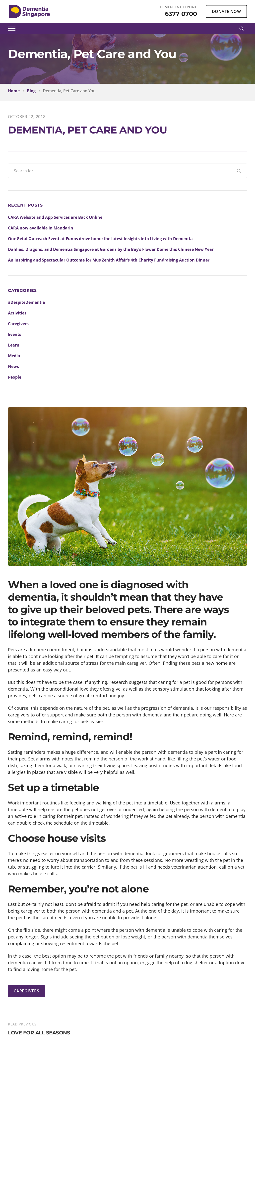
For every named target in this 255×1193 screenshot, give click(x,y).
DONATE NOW (226, 11)
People (14, 377)
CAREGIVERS (26, 991)
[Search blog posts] (119, 171)
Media (14, 355)
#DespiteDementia (26, 302)
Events (14, 334)
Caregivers (18, 323)
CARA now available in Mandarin (40, 228)
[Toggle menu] (11, 28)
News (13, 366)
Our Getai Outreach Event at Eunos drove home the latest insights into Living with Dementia (100, 238)
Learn (13, 345)
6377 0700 (181, 13)
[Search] (241, 28)
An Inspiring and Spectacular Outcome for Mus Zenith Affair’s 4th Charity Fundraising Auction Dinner (108, 260)
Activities (17, 313)
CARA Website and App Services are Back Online (55, 217)
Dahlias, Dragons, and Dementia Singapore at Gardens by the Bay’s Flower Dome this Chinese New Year (111, 249)
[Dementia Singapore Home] (29, 11)
